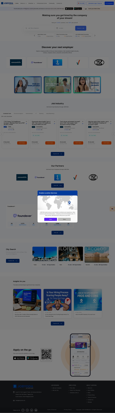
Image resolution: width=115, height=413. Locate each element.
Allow (50, 219)
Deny (64, 219)
